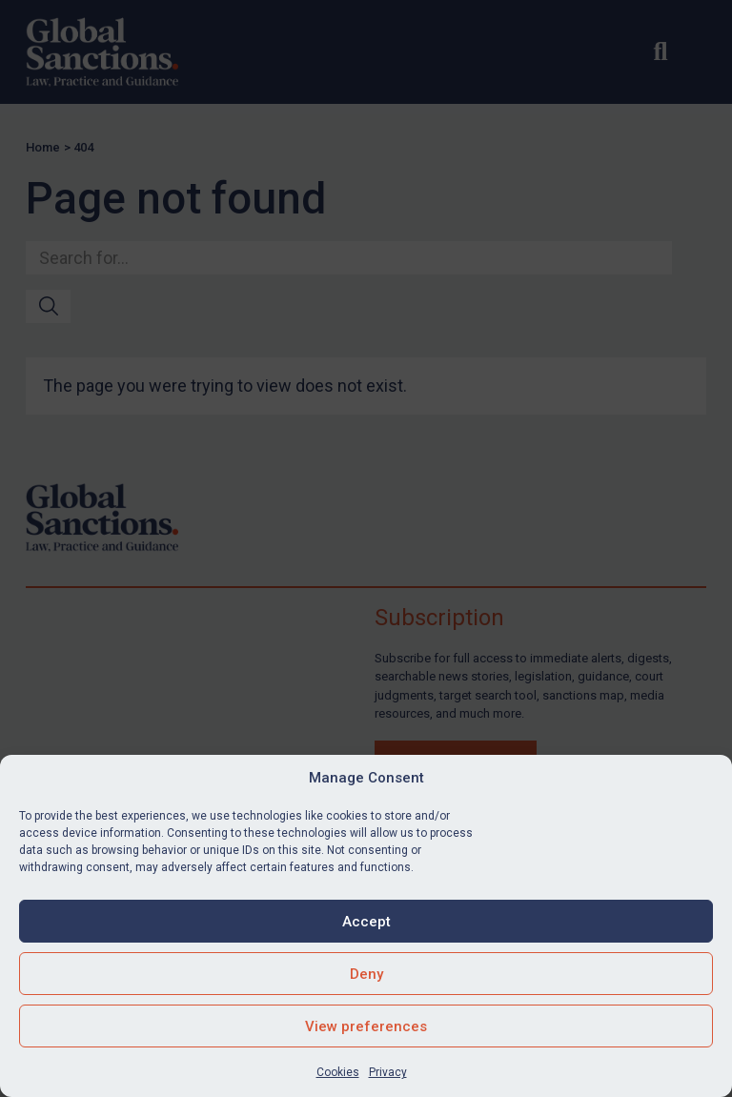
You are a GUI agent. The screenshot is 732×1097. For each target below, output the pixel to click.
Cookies (337, 1072)
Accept (366, 921)
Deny (366, 974)
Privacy (388, 1072)
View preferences (366, 1026)
